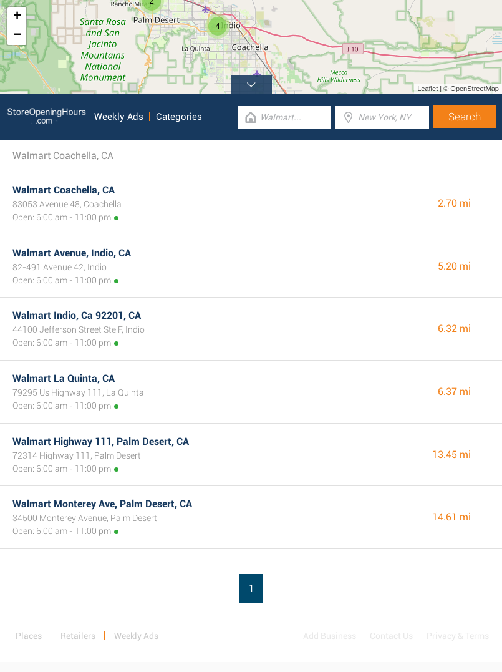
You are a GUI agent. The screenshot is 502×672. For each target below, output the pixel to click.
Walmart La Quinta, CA (63, 378)
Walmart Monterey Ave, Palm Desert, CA (102, 504)
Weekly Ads (118, 116)
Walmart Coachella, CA (63, 190)
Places (29, 636)
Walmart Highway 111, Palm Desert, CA (100, 441)
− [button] (17, 35)
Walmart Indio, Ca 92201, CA (76, 315)
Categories (179, 116)
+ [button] (17, 16)
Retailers (77, 636)
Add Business (329, 636)
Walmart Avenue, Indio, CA (71, 253)
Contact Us (391, 636)
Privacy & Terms (458, 636)
